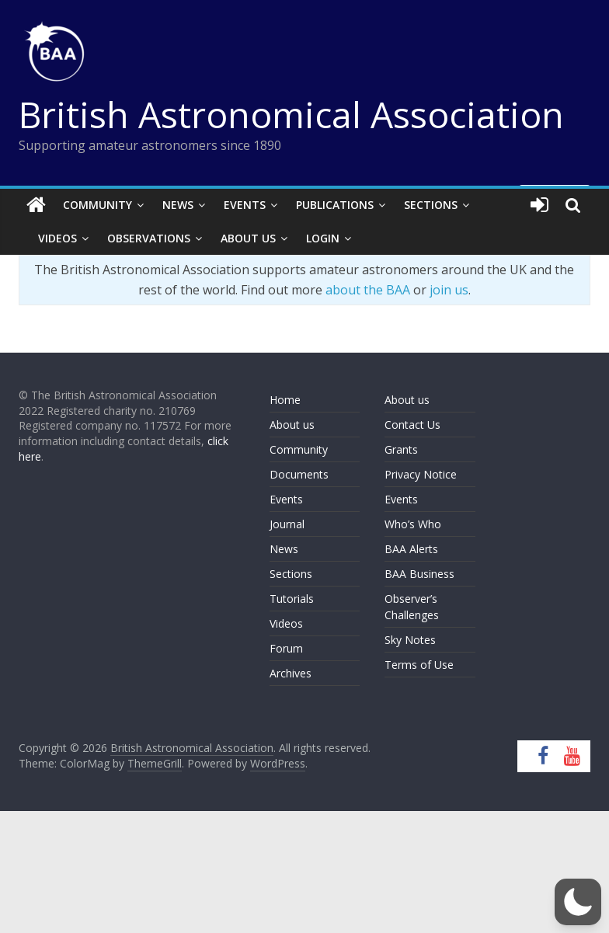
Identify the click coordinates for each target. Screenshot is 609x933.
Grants (401, 449)
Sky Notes (410, 639)
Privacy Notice (421, 474)
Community (97, 204)
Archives (290, 673)
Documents (299, 474)
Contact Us (412, 424)
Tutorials (292, 598)
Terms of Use (419, 664)
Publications (335, 204)
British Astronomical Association (291, 114)
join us (449, 289)
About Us (248, 238)
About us (292, 424)
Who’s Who (413, 524)
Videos (57, 238)
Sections (431, 204)
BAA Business (419, 573)
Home (285, 399)
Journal (287, 524)
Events (245, 204)
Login (322, 238)
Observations (148, 238)
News (177, 204)
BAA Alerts (411, 548)
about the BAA (367, 289)
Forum (286, 648)
